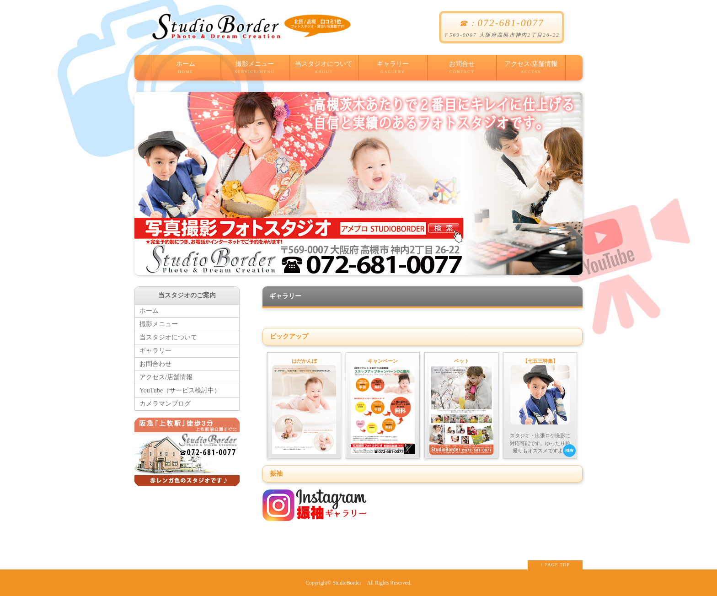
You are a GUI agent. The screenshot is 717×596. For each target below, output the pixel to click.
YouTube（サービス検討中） (179, 390)
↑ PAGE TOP (555, 564)
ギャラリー (392, 70)
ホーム (185, 70)
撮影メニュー (254, 70)
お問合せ (462, 70)
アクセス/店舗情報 (531, 70)
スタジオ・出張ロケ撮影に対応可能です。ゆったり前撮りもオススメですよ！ (542, 407)
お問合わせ (155, 363)
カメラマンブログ (165, 403)
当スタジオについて (323, 70)
